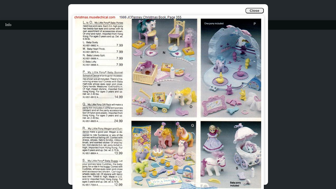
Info (8, 25)
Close (254, 11)
